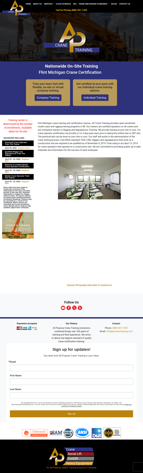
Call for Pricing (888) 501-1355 (71, 10)
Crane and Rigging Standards (93, 4)
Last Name (15, 389)
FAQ (75, 4)
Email (13, 362)
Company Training (48, 97)
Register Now (24, 148)
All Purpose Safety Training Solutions (68, 467)
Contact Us (124, 4)
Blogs (114, 4)
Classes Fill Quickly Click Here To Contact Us (89, 285)
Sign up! (71, 414)
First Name (16, 376)
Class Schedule (63, 4)
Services (48, 4)
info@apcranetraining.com (119, 331)
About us (37, 4)
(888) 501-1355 (119, 328)
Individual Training (95, 97)
